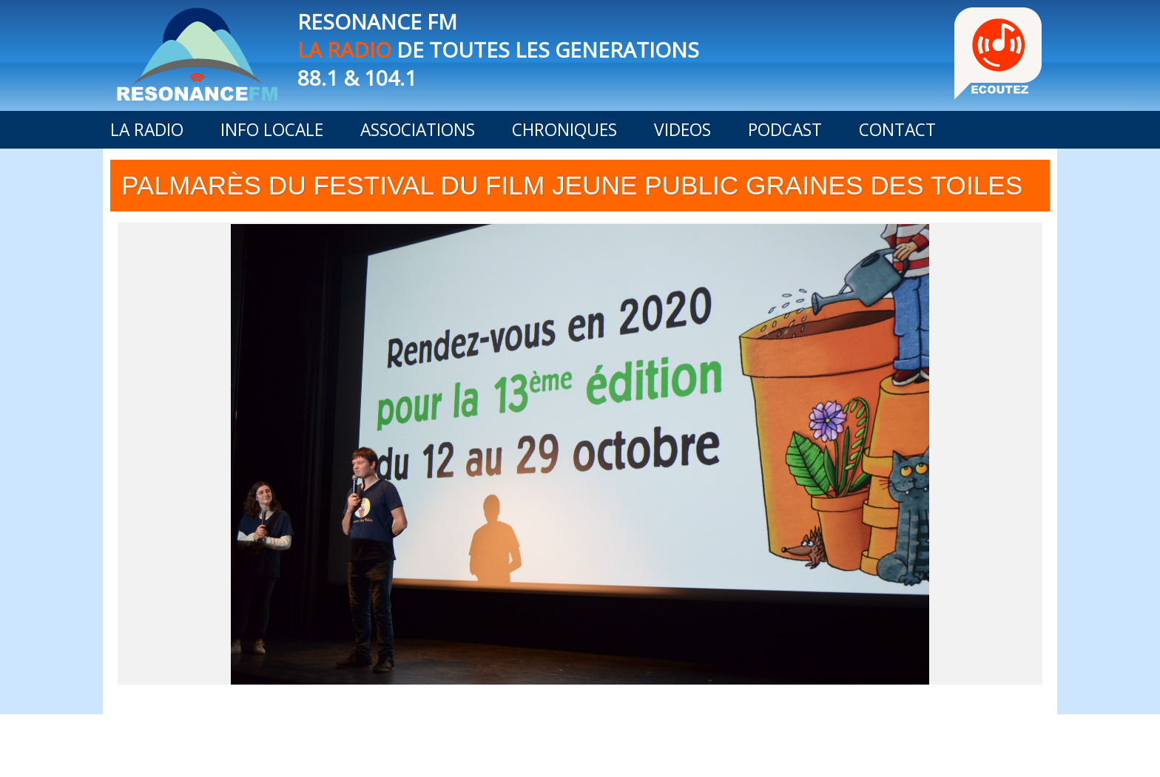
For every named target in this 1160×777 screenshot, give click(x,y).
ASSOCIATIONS (417, 129)
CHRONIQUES (564, 129)
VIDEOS (682, 129)
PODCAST (785, 129)
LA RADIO (146, 129)
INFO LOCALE (271, 129)
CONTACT (897, 129)
